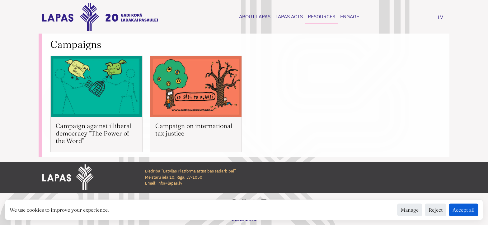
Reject (436, 210)
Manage (410, 210)
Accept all (464, 210)
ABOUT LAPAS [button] (254, 16)
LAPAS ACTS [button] (289, 16)
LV (440, 17)
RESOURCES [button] (321, 16)
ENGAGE (349, 16)
